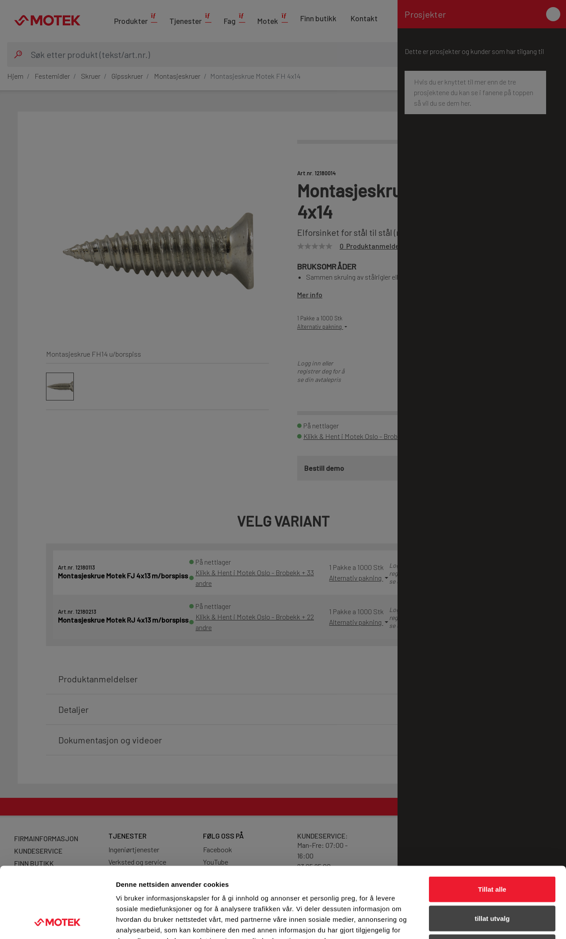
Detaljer (471, 921)
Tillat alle (492, 823)
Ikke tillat (492, 881)
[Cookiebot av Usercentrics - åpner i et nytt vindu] (57, 921)
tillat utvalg (491, 852)
